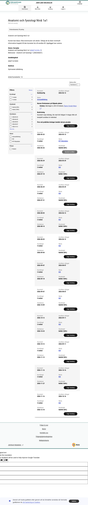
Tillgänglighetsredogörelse (44, 437)
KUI (13, 139)
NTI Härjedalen (16, 141)
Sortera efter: (72, 82)
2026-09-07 (15, 124)
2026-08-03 (15, 122)
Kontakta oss (44, 433)
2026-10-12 (15, 126)
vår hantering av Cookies (31, 502)
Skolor (44, 429)
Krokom (14, 149)
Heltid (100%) (15, 109)
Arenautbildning (16, 136)
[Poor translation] (5, 460)
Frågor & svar (44, 425)
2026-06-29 (15, 119)
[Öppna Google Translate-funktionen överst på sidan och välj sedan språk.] (79, 3)
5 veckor (14, 99)
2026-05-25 (15, 117)
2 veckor (14, 97)
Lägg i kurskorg (71, 126)
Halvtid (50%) (15, 107)
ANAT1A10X (36, 50)
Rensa (30, 90)
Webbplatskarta (44, 440)
